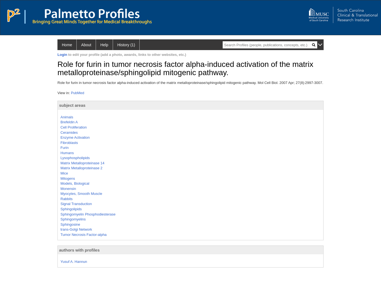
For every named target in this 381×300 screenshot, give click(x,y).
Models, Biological (74, 183)
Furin (64, 148)
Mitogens (67, 178)
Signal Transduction (76, 204)
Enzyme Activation (75, 137)
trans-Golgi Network (76, 229)
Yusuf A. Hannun (73, 262)
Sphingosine (70, 224)
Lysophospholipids (75, 158)
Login (62, 55)
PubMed (77, 93)
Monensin (68, 189)
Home (67, 45)
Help (104, 45)
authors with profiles (79, 250)
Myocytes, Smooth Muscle (81, 194)
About (86, 45)
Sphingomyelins (73, 219)
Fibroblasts (69, 143)
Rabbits (66, 199)
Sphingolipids (71, 209)
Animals (66, 117)
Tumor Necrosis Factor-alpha (83, 235)
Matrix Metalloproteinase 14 (82, 163)
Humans (67, 153)
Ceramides (69, 132)
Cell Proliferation (73, 127)
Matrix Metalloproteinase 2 (81, 168)
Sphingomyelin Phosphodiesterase (87, 214)
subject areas (72, 105)
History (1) (126, 45)
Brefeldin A (69, 122)
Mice (64, 173)
